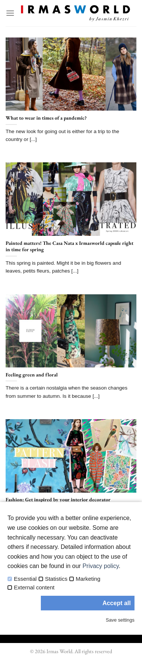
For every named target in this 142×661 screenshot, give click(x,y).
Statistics (56, 579)
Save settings (120, 620)
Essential (25, 579)
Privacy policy (100, 566)
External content (34, 587)
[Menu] (10, 13)
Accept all (116, 603)
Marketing (88, 579)
